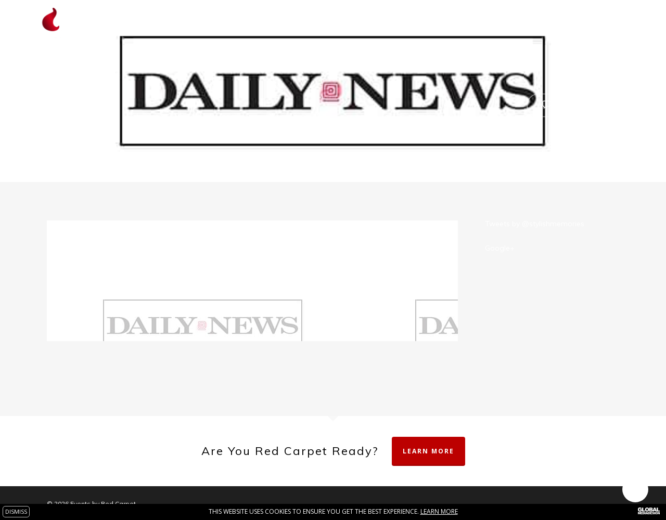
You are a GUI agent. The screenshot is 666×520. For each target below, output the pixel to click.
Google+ (500, 248)
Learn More (428, 451)
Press (219, 116)
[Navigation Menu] (642, 23)
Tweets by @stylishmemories (534, 223)
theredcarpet (89, 116)
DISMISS (16, 511)
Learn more (439, 511)
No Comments (573, 104)
